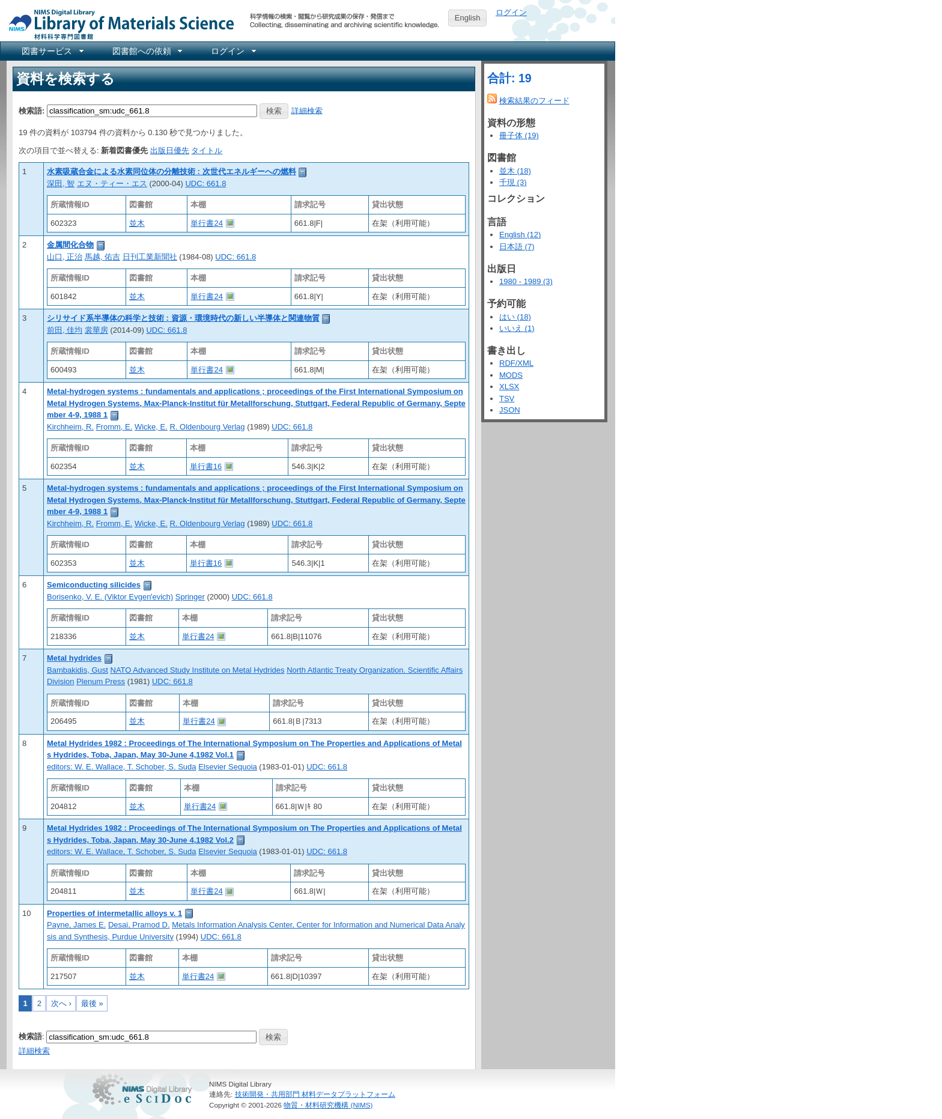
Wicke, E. (151, 426)
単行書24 (206, 223)
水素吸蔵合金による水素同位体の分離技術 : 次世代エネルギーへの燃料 (171, 171)
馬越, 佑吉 (102, 256)
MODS (511, 375)
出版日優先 (169, 150)
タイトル (206, 150)
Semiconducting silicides (94, 584)
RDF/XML (516, 363)
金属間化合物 (70, 244)
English (468, 17)
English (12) (520, 234)
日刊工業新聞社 (150, 256)
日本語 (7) (517, 246)
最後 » (92, 1003)
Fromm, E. (114, 426)
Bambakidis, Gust (77, 670)
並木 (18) (515, 170)
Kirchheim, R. (70, 426)
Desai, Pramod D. (139, 924)
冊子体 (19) (519, 135)
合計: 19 (509, 78)
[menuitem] (52, 51)
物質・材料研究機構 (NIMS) (328, 1105)
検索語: (31, 110)
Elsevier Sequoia (227, 766)
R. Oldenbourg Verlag (207, 426)
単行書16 (206, 466)
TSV (506, 398)
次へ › (61, 1003)
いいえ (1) (517, 328)
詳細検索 (307, 110)
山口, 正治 (64, 256)
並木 (137, 223)
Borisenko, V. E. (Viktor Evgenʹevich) (110, 596)
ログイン (511, 12)
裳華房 (96, 330)
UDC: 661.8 (205, 183)
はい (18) (515, 316)
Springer (190, 596)
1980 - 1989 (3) (526, 281)
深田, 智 (60, 183)
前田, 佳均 (64, 330)
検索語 (30, 1036)
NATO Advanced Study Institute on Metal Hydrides (198, 670)
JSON (509, 409)
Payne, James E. (76, 924)
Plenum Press (100, 681)
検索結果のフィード (534, 100)
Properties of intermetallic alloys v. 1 (114, 913)
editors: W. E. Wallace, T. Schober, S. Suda (121, 766)
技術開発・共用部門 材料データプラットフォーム (315, 1094)
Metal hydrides (74, 658)
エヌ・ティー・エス (112, 183)
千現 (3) (513, 182)
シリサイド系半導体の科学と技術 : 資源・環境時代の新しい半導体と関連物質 (183, 318)
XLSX (509, 386)
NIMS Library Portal (117, 23)
